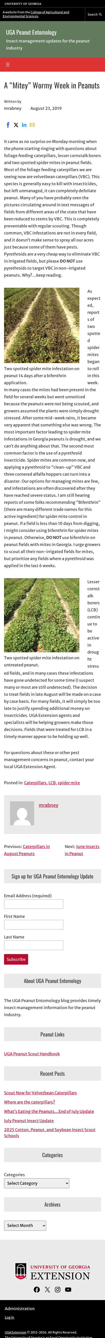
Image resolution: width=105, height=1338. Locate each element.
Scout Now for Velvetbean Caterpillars (40, 1092)
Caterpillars (35, 782)
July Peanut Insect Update (29, 1120)
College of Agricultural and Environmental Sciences (36, 14)
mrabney (48, 805)
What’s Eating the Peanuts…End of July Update (49, 1111)
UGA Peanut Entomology (31, 32)
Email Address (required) (27, 895)
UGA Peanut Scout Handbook (32, 1053)
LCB (52, 782)
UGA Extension (15, 1332)
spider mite (69, 782)
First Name (14, 916)
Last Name (14, 936)
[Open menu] (8, 65)
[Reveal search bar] (95, 14)
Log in (9, 1317)
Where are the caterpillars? (29, 1102)
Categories (14, 1174)
